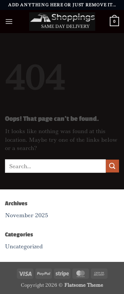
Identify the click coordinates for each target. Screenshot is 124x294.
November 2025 (26, 215)
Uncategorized (24, 246)
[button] (9, 21)
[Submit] (112, 166)
